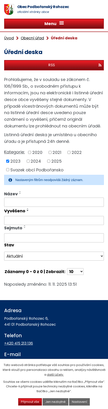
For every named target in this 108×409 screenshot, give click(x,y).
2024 (36, 161)
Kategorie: (14, 152)
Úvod (9, 38)
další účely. (55, 374)
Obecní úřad (32, 38)
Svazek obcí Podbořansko (37, 170)
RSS (75, 65)
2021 (57, 152)
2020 (37, 152)
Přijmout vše (30, 402)
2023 (15, 161)
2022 (77, 152)
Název (11, 194)
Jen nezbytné (55, 402)
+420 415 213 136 (18, 343)
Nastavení (79, 402)
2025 (56, 161)
